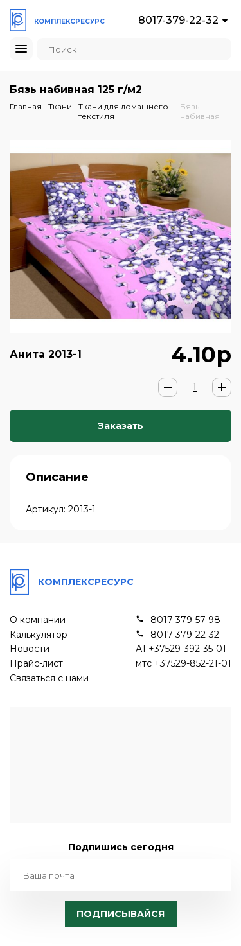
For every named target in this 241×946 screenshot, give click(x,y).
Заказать (120, 426)
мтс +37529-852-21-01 (183, 663)
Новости (29, 649)
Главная (26, 106)
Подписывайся (120, 914)
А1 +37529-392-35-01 (181, 649)
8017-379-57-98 (185, 620)
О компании (38, 620)
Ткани (60, 106)
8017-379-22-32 (178, 20)
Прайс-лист (36, 663)
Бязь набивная (200, 110)
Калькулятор (38, 634)
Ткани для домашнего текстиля (123, 110)
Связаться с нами (49, 678)
